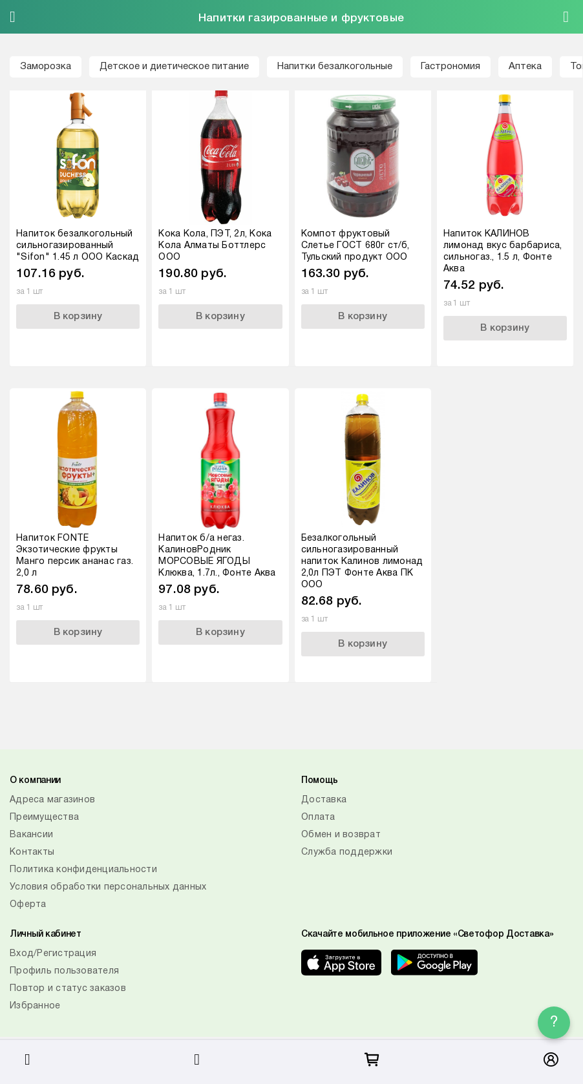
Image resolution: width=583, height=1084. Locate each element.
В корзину (78, 316)
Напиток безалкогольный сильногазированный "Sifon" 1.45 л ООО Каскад (77, 246)
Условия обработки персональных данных (108, 887)
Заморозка (45, 66)
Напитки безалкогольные (334, 66)
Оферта (28, 905)
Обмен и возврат (341, 835)
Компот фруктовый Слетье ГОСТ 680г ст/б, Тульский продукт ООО (355, 246)
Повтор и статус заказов (68, 989)
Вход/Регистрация (53, 954)
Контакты (32, 852)
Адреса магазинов (52, 800)
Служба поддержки (346, 852)
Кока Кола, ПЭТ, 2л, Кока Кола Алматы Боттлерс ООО (214, 246)
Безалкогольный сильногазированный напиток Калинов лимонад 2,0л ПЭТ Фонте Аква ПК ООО (362, 561)
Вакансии (31, 835)
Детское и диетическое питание (174, 66)
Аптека (525, 66)
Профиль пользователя (64, 971)
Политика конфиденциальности (83, 870)
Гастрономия (450, 66)
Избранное (35, 1006)
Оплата (318, 817)
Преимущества (44, 817)
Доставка (323, 800)
